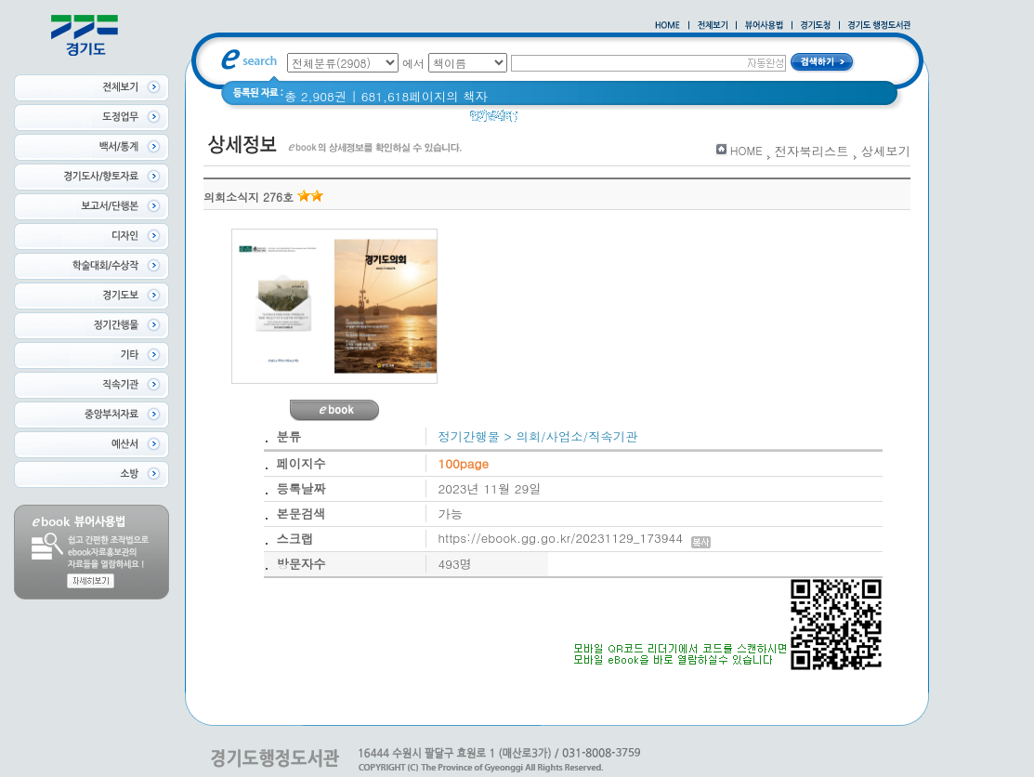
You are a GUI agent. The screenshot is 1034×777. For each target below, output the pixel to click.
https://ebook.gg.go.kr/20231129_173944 (574, 538)
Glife (543, 120)
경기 (684, 120)
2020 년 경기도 (613, 120)
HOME (746, 150)
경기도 (729, 120)
